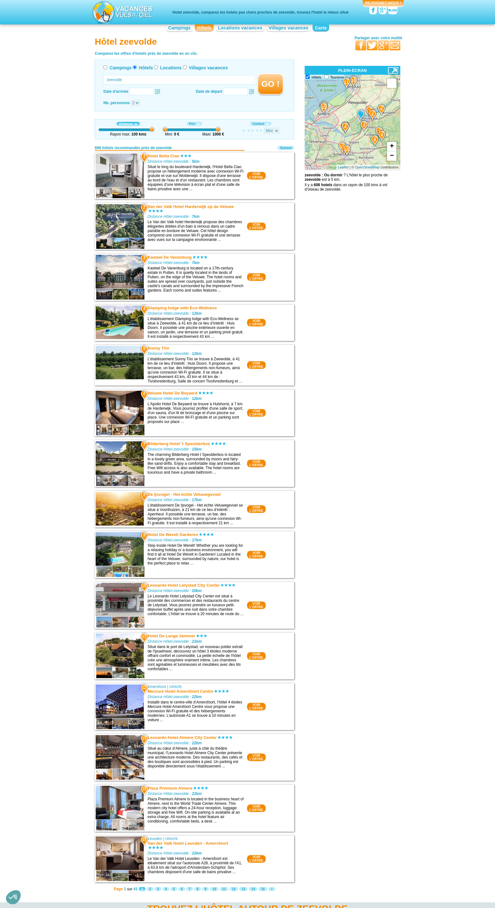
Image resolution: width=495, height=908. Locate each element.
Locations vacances (240, 27)
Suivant (286, 148)
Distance (128, 124)
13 (243, 889)
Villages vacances (288, 27)
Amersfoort (157, 686)
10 (214, 889)
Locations (171, 67)
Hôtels (204, 27)
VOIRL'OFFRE (256, 175)
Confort (260, 124)
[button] (13, 897)
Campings (179, 27)
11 (224, 889)
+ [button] (392, 146)
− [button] (392, 156)
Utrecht (175, 686)
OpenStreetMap (367, 167)
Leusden (155, 838)
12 (233, 889)
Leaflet (343, 167)
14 (253, 889)
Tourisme (337, 77)
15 (262, 889)
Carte (321, 27)
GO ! (270, 84)
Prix (194, 124)
